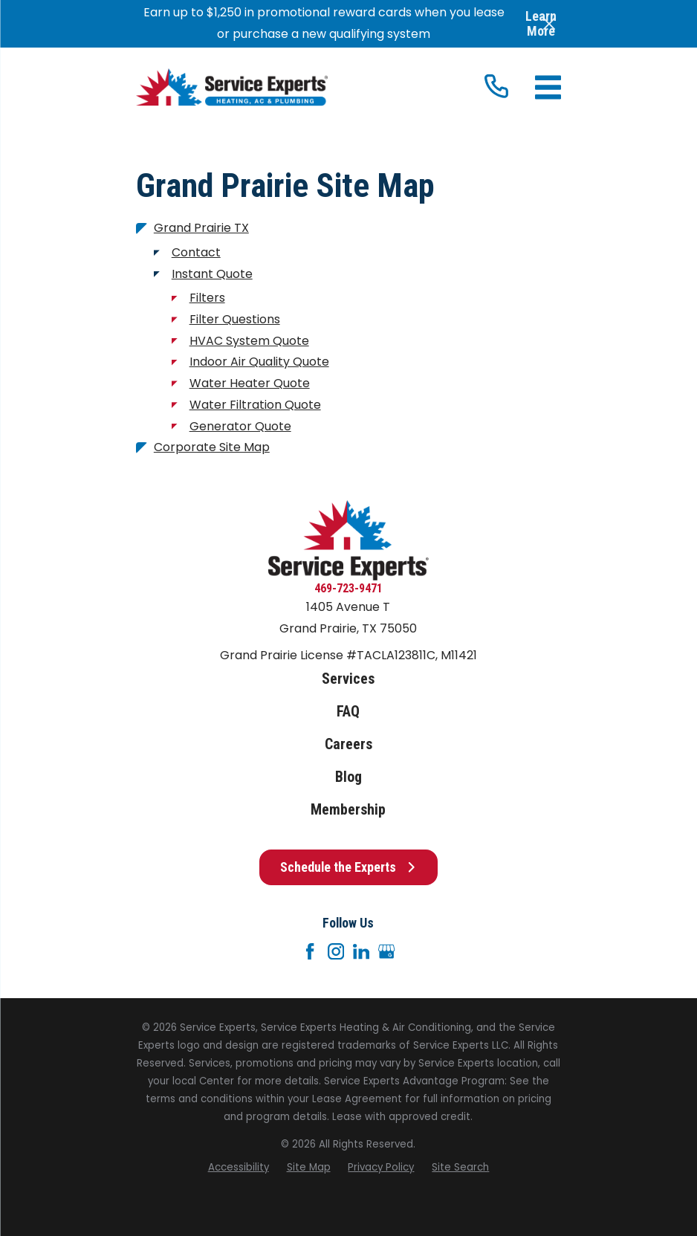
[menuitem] (238, 1168)
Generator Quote (240, 426)
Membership (348, 809)
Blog (348, 777)
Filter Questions (234, 319)
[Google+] (386, 951)
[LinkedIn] (361, 951)
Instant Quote (212, 273)
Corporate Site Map (212, 447)
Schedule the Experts (348, 867)
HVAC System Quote (249, 340)
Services (348, 678)
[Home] (232, 87)
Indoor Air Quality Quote (259, 361)
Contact (196, 252)
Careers (348, 744)
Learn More (541, 23)
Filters (207, 297)
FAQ (348, 711)
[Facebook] (310, 951)
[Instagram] (336, 951)
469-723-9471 (348, 588)
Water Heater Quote (249, 383)
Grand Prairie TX (201, 227)
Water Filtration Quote (255, 404)
